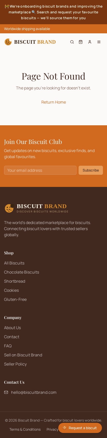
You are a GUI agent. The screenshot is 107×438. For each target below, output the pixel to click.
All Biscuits (14, 263)
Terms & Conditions (25, 429)
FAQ (8, 346)
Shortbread (14, 281)
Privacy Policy (57, 429)
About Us (12, 327)
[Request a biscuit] (80, 428)
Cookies (11, 290)
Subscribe (91, 170)
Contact (11, 336)
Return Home (53, 102)
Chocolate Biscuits (21, 272)
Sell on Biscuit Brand (23, 355)
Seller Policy (15, 364)
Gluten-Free (15, 299)
